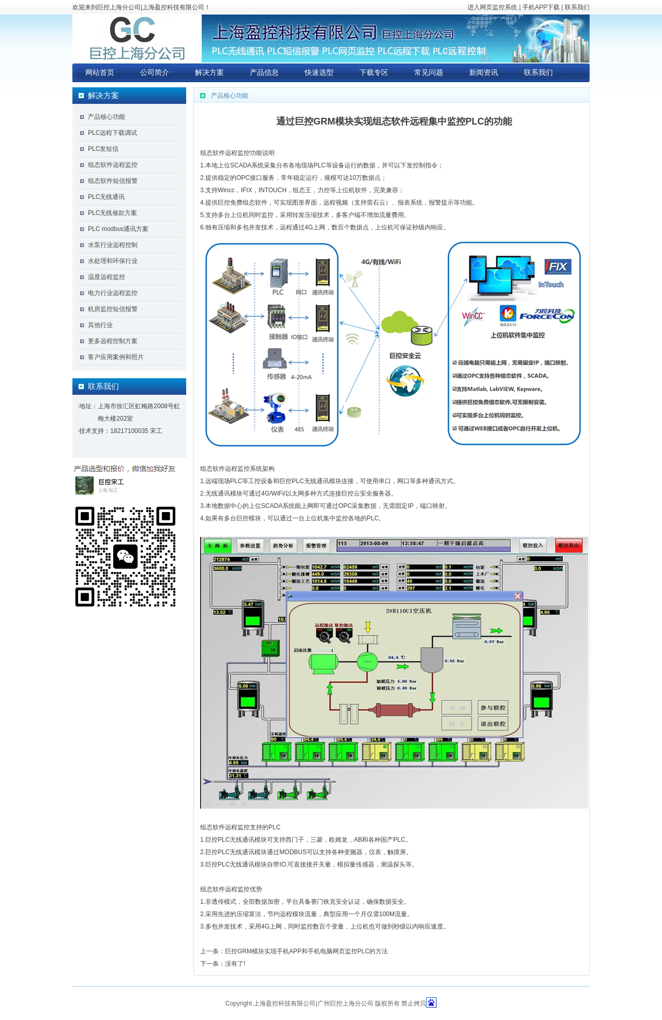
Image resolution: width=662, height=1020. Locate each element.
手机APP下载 (541, 7)
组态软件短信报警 (113, 180)
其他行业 (100, 325)
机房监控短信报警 (113, 309)
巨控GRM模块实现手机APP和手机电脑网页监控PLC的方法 (306, 951)
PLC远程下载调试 (112, 132)
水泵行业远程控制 (113, 245)
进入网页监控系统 (492, 7)
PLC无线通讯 (106, 196)
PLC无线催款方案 (112, 213)
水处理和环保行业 (113, 261)
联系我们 (577, 7)
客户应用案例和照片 (116, 357)
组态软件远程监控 (113, 164)
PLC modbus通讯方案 (118, 229)
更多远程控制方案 (113, 341)
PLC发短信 (103, 148)
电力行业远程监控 (113, 293)
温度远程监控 (106, 277)
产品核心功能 (106, 116)
